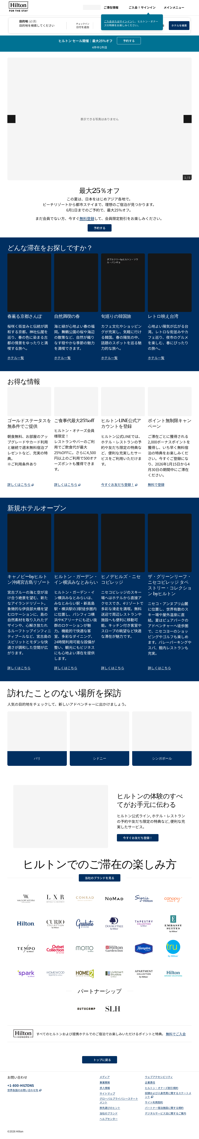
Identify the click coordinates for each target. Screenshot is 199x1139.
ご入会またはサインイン (118, 21)
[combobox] (37, 23)
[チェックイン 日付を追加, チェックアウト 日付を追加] (93, 25)
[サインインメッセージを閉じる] (160, 16)
